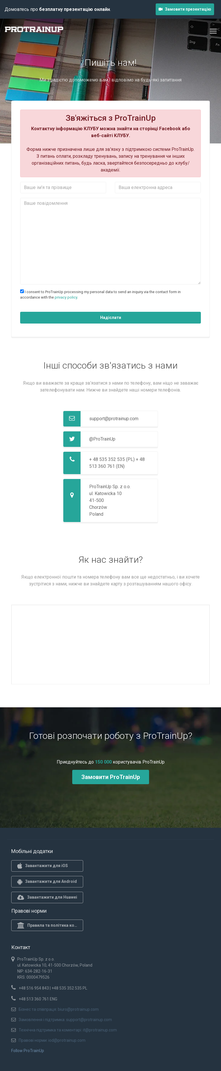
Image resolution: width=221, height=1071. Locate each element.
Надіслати (110, 317)
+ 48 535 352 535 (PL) (112, 459)
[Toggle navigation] (213, 31)
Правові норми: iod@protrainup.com (52, 1040)
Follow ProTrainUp (27, 1050)
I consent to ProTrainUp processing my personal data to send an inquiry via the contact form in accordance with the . (100, 294)
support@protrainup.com (113, 418)
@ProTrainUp (102, 439)
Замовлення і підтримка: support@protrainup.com (65, 1019)
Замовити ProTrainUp (110, 777)
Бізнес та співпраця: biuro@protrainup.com (59, 1009)
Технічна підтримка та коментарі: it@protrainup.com (68, 1030)
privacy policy (66, 297)
